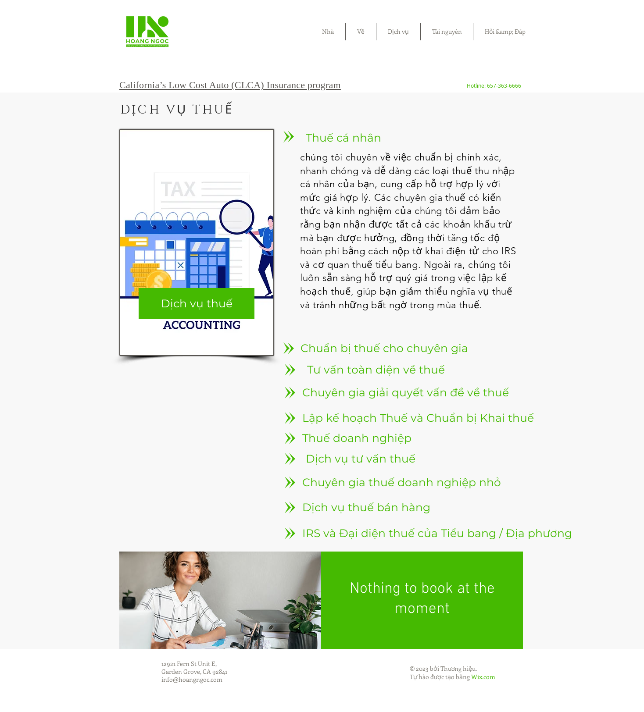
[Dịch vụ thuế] (196, 303)
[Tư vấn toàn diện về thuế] (376, 369)
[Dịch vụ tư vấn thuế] (360, 458)
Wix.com (483, 677)
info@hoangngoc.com (191, 679)
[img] (220, 600)
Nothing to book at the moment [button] (422, 599)
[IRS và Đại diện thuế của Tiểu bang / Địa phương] (437, 533)
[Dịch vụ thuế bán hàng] (366, 507)
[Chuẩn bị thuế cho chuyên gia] (384, 348)
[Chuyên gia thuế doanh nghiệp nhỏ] (401, 482)
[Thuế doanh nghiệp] (356, 438)
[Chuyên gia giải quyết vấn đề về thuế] (405, 392)
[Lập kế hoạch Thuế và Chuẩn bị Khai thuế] (418, 418)
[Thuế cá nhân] (343, 137)
